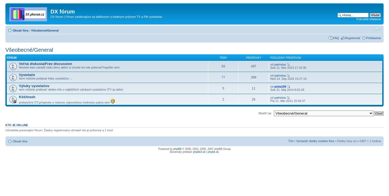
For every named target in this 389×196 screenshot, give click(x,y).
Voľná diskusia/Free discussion (45, 64)
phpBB (177, 148)
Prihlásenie (373, 38)
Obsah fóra (20, 30)
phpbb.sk (213, 151)
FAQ (336, 38)
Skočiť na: (265, 113)
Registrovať (352, 38)
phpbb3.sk (199, 151)
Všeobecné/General (45, 30)
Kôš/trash (27, 97)
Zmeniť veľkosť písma (377, 29)
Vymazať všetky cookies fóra (315, 141)
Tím (290, 141)
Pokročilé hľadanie (368, 19)
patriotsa (280, 64)
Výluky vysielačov (34, 86)
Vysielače (27, 75)
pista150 (280, 86)
